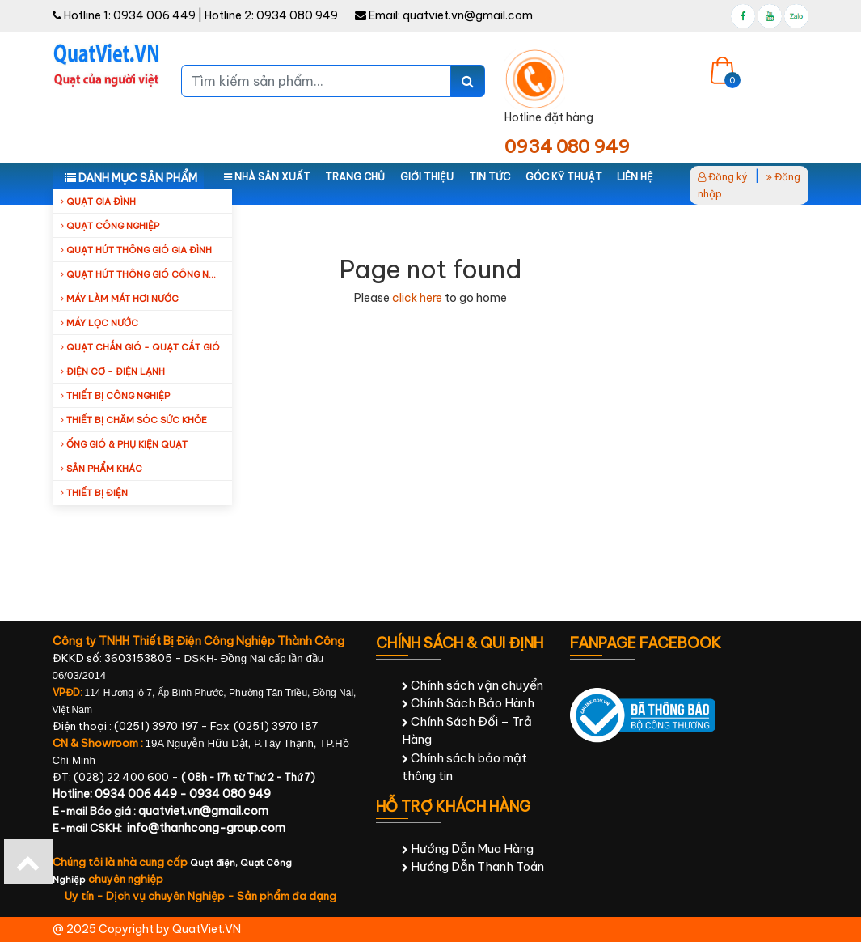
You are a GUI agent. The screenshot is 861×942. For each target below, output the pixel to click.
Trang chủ (355, 177)
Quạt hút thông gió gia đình (136, 250)
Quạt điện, (215, 862)
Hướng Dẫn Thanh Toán (473, 866)
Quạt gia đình (98, 201)
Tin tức (489, 177)
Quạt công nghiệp (110, 225)
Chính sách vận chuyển (472, 685)
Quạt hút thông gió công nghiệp (146, 274)
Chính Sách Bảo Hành (468, 703)
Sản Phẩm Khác (101, 468)
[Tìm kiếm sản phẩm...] (316, 81)
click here (417, 298)
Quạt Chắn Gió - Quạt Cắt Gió (140, 347)
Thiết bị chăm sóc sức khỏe (134, 420)
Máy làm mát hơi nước (120, 298)
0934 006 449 (154, 15)
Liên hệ (635, 177)
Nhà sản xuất (267, 177)
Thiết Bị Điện (94, 493)
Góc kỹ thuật (563, 177)
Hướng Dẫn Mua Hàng (468, 848)
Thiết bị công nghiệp (115, 395)
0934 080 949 (297, 15)
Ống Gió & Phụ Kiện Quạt (124, 444)
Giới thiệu (427, 177)
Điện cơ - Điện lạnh (113, 371)
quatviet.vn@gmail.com (468, 15)
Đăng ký (723, 177)
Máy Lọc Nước (99, 323)
